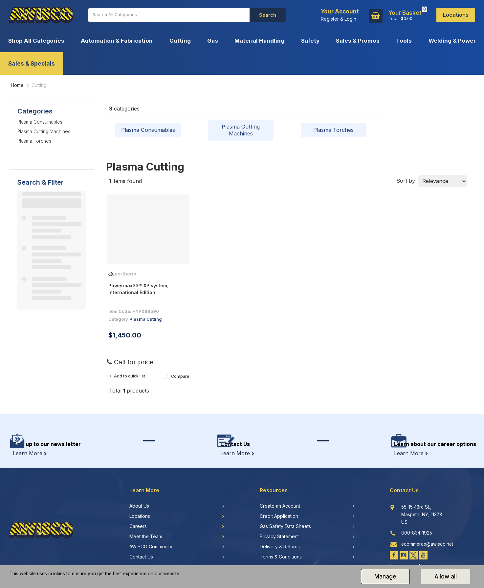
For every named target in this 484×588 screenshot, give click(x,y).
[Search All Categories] (169, 15)
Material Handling (259, 40)
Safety (310, 40)
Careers (138, 511)
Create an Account (280, 490)
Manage (385, 576)
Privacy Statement (279, 521)
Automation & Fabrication (117, 40)
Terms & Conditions (281, 541)
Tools (404, 40)
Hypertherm (122, 275)
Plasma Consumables (39, 122)
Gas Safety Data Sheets (285, 511)
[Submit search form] (268, 15)
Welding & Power (452, 40)
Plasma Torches (34, 141)
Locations (456, 14)
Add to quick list (126, 377)
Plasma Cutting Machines (43, 131)
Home (17, 85)
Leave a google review (414, 550)
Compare (176, 377)
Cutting (180, 40)
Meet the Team (145, 521)
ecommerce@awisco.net (427, 528)
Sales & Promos (358, 40)
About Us (139, 490)
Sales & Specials (31, 63)
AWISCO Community (150, 531)
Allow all (445, 576)
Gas (212, 40)
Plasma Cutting (145, 320)
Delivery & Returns (280, 531)
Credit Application (279, 500)
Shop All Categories (36, 40)
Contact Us (141, 541)
